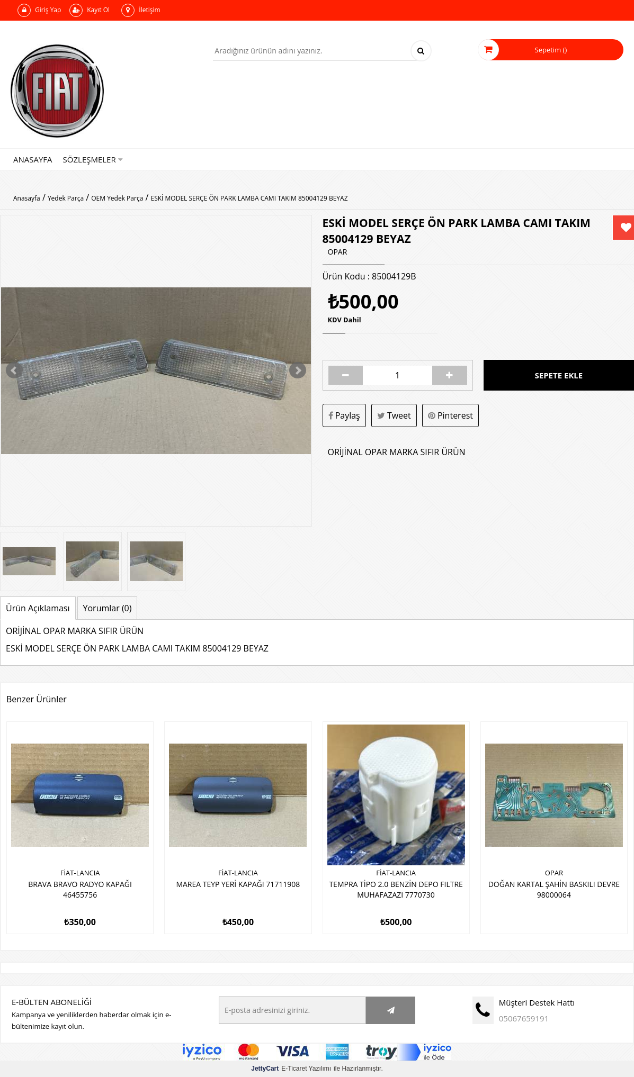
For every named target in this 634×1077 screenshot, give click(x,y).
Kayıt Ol (89, 10)
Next (297, 370)
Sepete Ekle (559, 375)
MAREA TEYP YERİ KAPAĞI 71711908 (238, 884)
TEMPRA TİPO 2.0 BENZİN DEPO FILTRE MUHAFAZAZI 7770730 (395, 889)
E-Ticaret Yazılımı (291, 1068)
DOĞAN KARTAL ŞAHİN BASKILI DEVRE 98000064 (554, 889)
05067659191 (524, 1018)
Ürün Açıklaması (38, 608)
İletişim (140, 10)
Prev (14, 370)
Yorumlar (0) (107, 608)
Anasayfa (32, 159)
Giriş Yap (39, 10)
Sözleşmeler (93, 159)
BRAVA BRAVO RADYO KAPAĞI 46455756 (80, 889)
